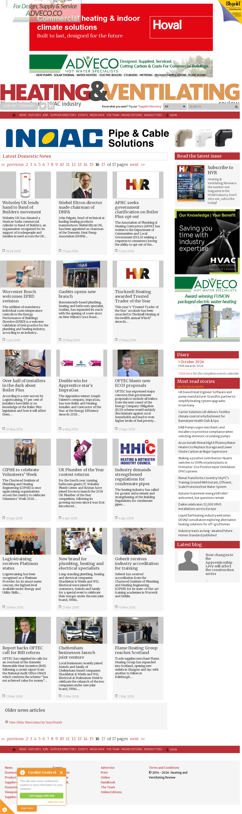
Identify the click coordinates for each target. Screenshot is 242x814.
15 (91, 164)
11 (67, 164)
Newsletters (153, 115)
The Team (112, 115)
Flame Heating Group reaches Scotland (136, 650)
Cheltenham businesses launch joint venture (77, 652)
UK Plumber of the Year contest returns (81, 472)
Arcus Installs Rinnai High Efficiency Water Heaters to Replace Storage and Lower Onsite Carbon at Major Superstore (207, 447)
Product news (14, 777)
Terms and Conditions (164, 767)
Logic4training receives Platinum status (20, 563)
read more (27, 808)
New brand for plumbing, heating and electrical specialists (81, 563)
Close (61, 772)
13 (79, 164)
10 (62, 164)
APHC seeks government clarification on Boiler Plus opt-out (136, 209)
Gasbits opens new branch (77, 294)
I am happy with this (41, 795)
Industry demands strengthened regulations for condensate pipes (133, 476)
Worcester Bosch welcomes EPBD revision (19, 296)
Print (104, 772)
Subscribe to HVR (220, 170)
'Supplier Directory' (150, 106)
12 (73, 164)
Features (34, 115)
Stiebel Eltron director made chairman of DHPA (80, 207)
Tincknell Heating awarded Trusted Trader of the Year (133, 296)
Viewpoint (12, 792)
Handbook (108, 782)
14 (85, 164)
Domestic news (15, 772)
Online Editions (131, 115)
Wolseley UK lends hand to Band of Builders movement (21, 207)
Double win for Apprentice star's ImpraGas (76, 385)
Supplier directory (63, 115)
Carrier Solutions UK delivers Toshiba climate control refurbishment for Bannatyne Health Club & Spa (204, 416)
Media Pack (97, 115)
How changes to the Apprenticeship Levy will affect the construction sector (220, 564)
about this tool (55, 802)
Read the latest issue (199, 156)
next (134, 164)
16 (97, 164)
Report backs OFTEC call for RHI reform (22, 650)
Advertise (108, 767)
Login (171, 115)
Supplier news (14, 782)
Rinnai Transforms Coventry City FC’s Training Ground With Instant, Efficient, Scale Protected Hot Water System (205, 482)
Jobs (45, 115)
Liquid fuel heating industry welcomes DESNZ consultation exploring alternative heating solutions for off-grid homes (207, 520)
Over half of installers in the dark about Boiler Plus (24, 385)
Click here (185, 373)
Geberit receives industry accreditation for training (137, 563)
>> (142, 164)
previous (15, 164)
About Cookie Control (22, 772)
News (22, 115)
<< (3, 164)
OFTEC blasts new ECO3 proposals (132, 383)
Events (83, 115)
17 (103, 164)
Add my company (19, 106)
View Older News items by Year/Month (35, 722)
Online (105, 777)
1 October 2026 (191, 362)
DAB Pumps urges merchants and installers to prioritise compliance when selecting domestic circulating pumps (205, 431)
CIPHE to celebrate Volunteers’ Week (20, 472)
